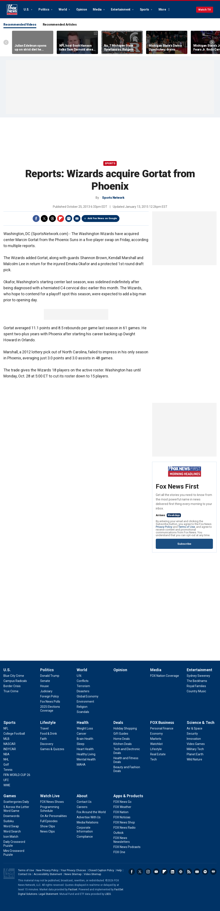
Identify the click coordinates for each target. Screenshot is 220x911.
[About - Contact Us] (84, 801)
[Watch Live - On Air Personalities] (53, 816)
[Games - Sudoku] (8, 821)
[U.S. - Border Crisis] (12, 686)
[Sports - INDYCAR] (9, 749)
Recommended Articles (60, 24)
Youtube (156, 871)
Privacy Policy (164, 526)
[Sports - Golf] (6, 764)
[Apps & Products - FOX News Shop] (124, 822)
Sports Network (113, 197)
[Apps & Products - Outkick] (118, 832)
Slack (180, 871)
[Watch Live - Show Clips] (47, 826)
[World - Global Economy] (87, 696)
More (162, 9)
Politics (44, 9)
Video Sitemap (92, 874)
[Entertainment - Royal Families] (196, 686)
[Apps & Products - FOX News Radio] (124, 827)
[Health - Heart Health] (85, 749)
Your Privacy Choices (73, 870)
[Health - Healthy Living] (86, 754)
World (63, 9)
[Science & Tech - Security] (192, 733)
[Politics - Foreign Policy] (49, 696)
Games (9, 796)
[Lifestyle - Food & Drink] (48, 733)
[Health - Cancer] (81, 733)
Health (83, 722)
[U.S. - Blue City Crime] (13, 675)
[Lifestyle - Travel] (44, 728)
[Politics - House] (44, 686)
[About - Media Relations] (87, 822)
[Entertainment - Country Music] (196, 691)
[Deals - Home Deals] (121, 738)
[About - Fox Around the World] (91, 812)
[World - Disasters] (83, 691)
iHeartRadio (213, 871)
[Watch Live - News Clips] (47, 831)
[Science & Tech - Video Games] (196, 744)
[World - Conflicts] (83, 681)
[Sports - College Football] (14, 733)
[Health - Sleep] (80, 744)
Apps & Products (128, 796)
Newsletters (197, 871)
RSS (189, 871)
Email (76, 218)
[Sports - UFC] (6, 780)
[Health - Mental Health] (86, 759)
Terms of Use (186, 526)
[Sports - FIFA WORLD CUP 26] (16, 775)
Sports (145, 9)
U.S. (27, 9)
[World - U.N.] (79, 675)
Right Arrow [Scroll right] (212, 42)
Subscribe (184, 543)
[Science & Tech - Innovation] (194, 738)
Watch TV (204, 9)
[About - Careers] (82, 807)
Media (97, 9)
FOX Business (162, 722)
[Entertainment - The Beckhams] (197, 681)
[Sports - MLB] (6, 738)
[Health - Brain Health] (85, 738)
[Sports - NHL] (6, 759)
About (82, 796)
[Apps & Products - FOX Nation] (120, 812)
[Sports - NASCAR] (9, 744)
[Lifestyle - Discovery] (46, 744)
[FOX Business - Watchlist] (156, 744)
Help (119, 870)
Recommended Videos (19, 24)
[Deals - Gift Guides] (120, 733)
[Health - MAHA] (81, 764)
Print (68, 218)
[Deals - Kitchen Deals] (122, 744)
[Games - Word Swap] (11, 826)
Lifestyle (48, 722)
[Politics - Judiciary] (46, 691)
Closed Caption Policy (101, 870)
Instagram (148, 871)
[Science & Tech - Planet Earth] (195, 754)
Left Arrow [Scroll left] (6, 42)
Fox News (12, 10)
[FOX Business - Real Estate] (158, 754)
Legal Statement (48, 894)
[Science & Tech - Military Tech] (195, 749)
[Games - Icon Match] (10, 836)
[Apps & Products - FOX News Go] (122, 801)
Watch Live (50, 796)
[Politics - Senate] (45, 681)
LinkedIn (172, 871)
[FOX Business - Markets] (155, 738)
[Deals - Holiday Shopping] (125, 728)
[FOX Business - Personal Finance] (161, 728)
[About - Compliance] (85, 836)
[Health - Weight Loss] (85, 728)
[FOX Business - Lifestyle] (156, 749)
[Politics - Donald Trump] (49, 675)
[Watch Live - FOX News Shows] (52, 801)
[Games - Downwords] (11, 816)
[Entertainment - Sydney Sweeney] (198, 675)
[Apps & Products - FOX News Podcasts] (127, 847)
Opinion (81, 9)
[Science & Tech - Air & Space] (194, 728)
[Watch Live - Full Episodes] (49, 821)
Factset (72, 889)
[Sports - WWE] (6, 785)
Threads (52, 218)
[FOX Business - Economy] (156, 733)
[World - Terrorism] (83, 686)
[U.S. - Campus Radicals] (15, 681)
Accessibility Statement (48, 874)
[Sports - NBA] (6, 754)
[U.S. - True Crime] (10, 691)
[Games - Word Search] (12, 831)
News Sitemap (72, 874)
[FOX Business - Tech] (153, 759)
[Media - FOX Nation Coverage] (164, 675)
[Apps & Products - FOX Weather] (122, 807)
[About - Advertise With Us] (89, 817)
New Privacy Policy (47, 870)
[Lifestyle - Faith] (43, 738)
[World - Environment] (85, 701)
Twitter (44, 218)
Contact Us (24, 874)
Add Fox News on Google (102, 218)
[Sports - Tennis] (7, 769)
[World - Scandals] (83, 712)
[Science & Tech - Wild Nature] (194, 759)
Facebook (36, 218)
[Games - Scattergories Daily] (16, 801)
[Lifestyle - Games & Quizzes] (52, 749)
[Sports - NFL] (5, 728)
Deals (118, 722)
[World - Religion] (82, 706)
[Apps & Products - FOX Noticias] (121, 817)
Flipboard (60, 218)
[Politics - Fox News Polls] (50, 701)
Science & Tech (200, 722)
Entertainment (121, 9)
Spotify (205, 871)
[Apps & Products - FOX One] (119, 852)
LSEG (108, 894)
